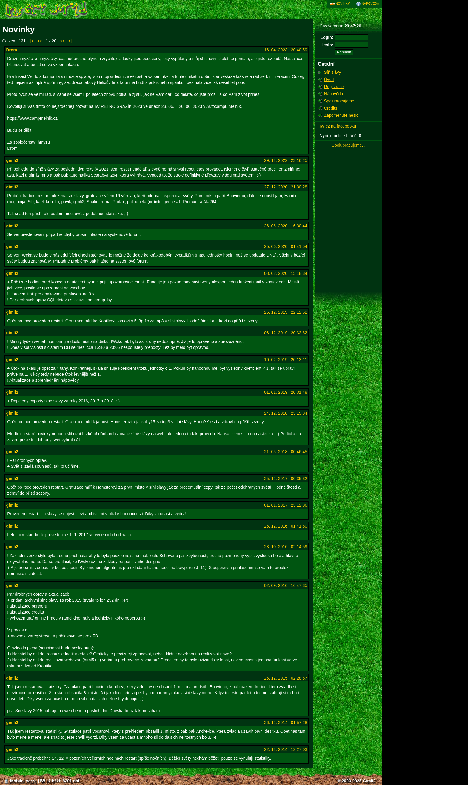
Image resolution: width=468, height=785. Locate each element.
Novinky (340, 3)
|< (32, 41)
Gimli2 (369, 780)
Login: (327, 37)
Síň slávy (332, 72)
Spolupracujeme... (349, 145)
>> (62, 41)
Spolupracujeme (339, 101)
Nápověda (367, 3)
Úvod (329, 79)
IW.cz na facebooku (338, 126)
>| (70, 41)
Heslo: (327, 44)
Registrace (334, 86)
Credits (330, 108)
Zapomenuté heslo (341, 115)
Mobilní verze (20, 780)
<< (39, 41)
